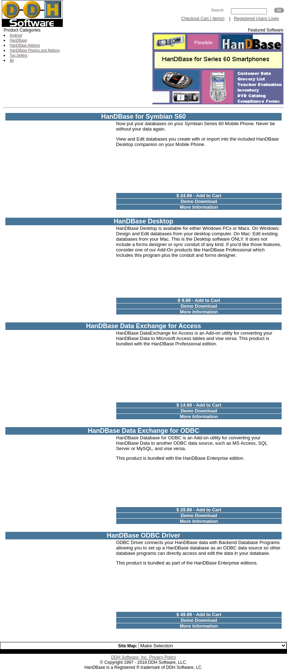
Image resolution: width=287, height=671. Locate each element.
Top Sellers (18, 55)
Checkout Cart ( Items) (203, 18)
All (12, 60)
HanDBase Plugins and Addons (35, 50)
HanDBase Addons (25, 45)
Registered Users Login (256, 18)
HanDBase (18, 40)
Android (16, 35)
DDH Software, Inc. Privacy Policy (143, 657)
